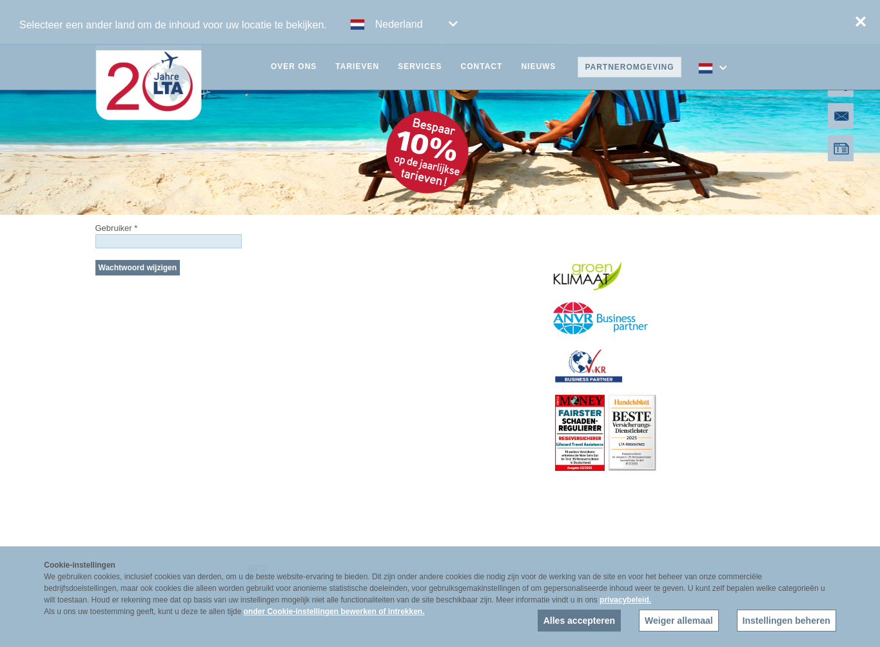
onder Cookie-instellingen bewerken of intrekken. (334, 611)
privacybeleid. (625, 599)
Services (420, 66)
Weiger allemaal (679, 620)
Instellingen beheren (786, 620)
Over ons (294, 66)
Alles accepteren (579, 620)
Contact (482, 66)
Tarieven (357, 66)
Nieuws (538, 66)
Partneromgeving (629, 67)
